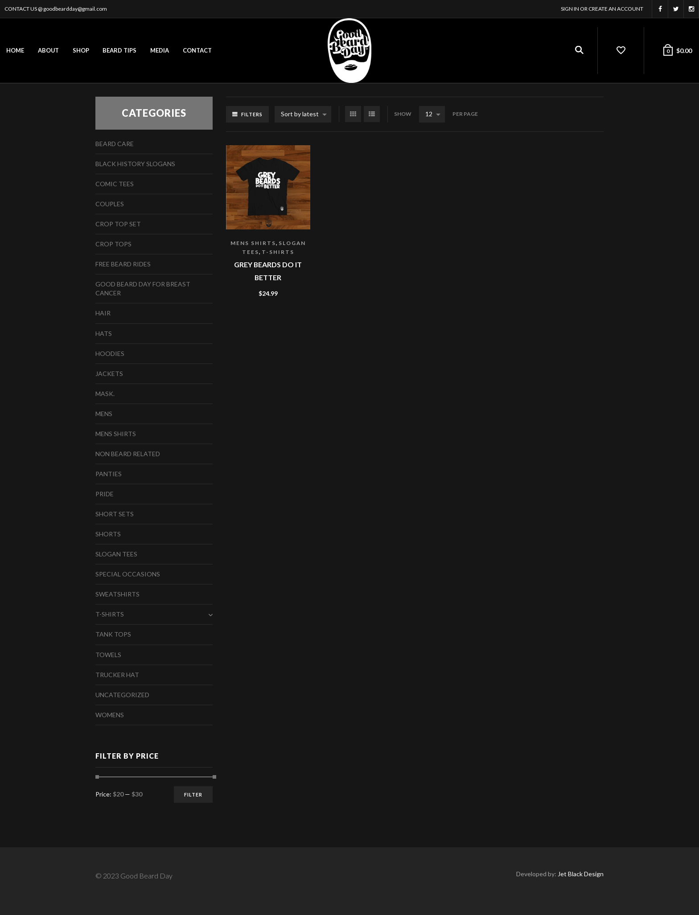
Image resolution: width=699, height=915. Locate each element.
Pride (104, 494)
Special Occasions (127, 574)
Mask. (105, 393)
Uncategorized (122, 695)
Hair (103, 313)
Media (159, 50)
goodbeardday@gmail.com (75, 8)
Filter (193, 794)
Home (15, 50)
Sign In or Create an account (602, 8)
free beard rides (123, 264)
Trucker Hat (117, 674)
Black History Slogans (135, 163)
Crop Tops (113, 244)
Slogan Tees (116, 554)
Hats (103, 333)
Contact (197, 50)
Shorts (108, 534)
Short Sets (114, 514)
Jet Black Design (581, 874)
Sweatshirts (117, 594)
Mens (103, 413)
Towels (108, 654)
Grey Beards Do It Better (268, 271)
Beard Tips (119, 50)
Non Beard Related (127, 454)
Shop (81, 50)
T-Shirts (278, 252)
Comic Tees (114, 184)
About (48, 50)
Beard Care (114, 143)
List (372, 114)
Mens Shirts (253, 243)
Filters (252, 114)
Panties (108, 474)
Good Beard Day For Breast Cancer (142, 288)
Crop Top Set (118, 224)
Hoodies (109, 353)
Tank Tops (113, 634)
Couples (109, 204)
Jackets (109, 373)
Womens (109, 715)
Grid (353, 114)
